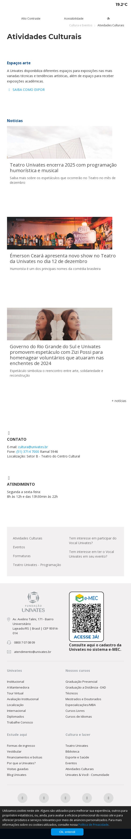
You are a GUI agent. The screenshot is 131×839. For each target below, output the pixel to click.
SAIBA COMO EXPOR (26, 89)
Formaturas (22, 556)
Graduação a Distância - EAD (86, 687)
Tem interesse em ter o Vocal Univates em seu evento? (91, 554)
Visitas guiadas (18, 769)
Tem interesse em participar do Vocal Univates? (92, 540)
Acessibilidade (74, 18)
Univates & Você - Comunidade (87, 775)
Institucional (15, 681)
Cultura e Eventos (80, 25)
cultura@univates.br (33, 447)
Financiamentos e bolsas (24, 757)
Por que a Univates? (21, 763)
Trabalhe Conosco (20, 722)
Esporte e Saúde (77, 757)
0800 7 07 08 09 (24, 642)
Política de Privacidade (93, 825)
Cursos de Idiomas (79, 716)
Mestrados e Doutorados (83, 699)
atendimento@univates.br (32, 652)
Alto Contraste (30, 18)
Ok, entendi (67, 832)
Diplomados (15, 716)
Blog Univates (16, 775)
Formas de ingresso (21, 746)
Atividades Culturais (27, 538)
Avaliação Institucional (23, 699)
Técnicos (72, 693)
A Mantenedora (18, 687)
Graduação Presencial (81, 681)
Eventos (19, 547)
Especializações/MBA (81, 705)
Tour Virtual (15, 693)
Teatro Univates (77, 746)
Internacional (16, 711)
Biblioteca (72, 751)
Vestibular (14, 751)
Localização (15, 705)
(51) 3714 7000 (28, 451)
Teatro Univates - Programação (37, 565)
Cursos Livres (75, 711)
